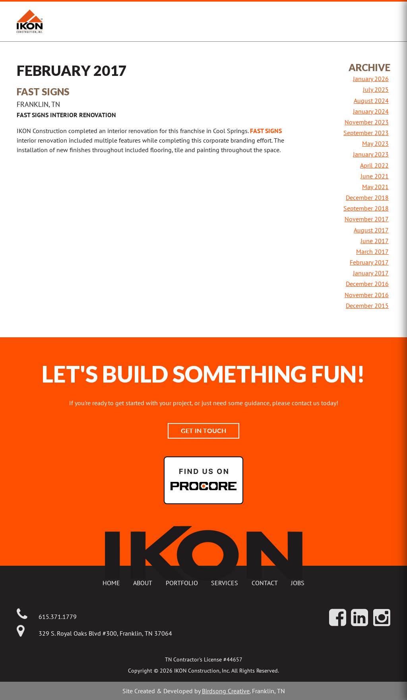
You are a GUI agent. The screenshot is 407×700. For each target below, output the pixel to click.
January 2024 (371, 111)
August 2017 (371, 230)
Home (111, 583)
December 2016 (367, 284)
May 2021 (375, 187)
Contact (265, 583)
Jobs (297, 583)
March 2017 (372, 251)
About (142, 583)
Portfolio (182, 583)
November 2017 (367, 219)
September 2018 (366, 208)
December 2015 (367, 305)
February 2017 (369, 262)
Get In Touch (203, 430)
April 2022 (374, 165)
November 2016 (367, 295)
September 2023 (366, 133)
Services (224, 583)
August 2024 (371, 100)
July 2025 (376, 89)
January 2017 (371, 273)
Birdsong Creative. (226, 691)
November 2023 (367, 122)
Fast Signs (266, 131)
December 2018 (367, 197)
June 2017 (374, 241)
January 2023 (371, 154)
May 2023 (375, 143)
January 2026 (371, 79)
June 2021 (374, 176)
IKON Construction (87, 21)
